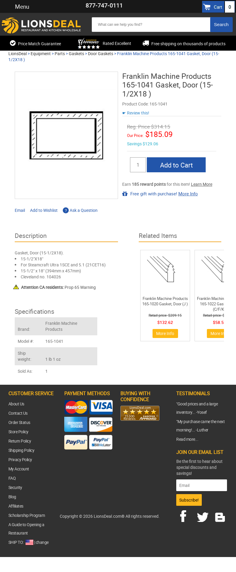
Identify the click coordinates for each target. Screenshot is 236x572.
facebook (187, 515)
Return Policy (19, 441)
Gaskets (76, 53)
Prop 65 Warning (58, 287)
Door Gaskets (100, 53)
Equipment (41, 53)
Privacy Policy (20, 459)
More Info (188, 194)
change (42, 542)
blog (220, 515)
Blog (12, 496)
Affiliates (15, 506)
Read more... (187, 439)
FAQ (12, 478)
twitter (203, 515)
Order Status (19, 422)
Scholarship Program (26, 515)
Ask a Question (80, 210)
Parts (60, 53)
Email (20, 210)
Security (15, 487)
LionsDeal (17, 53)
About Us (16, 404)
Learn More (201, 184)
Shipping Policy (21, 450)
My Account (18, 469)
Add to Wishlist (44, 210)
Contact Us (18, 413)
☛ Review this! (135, 113)
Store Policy (18, 431)
